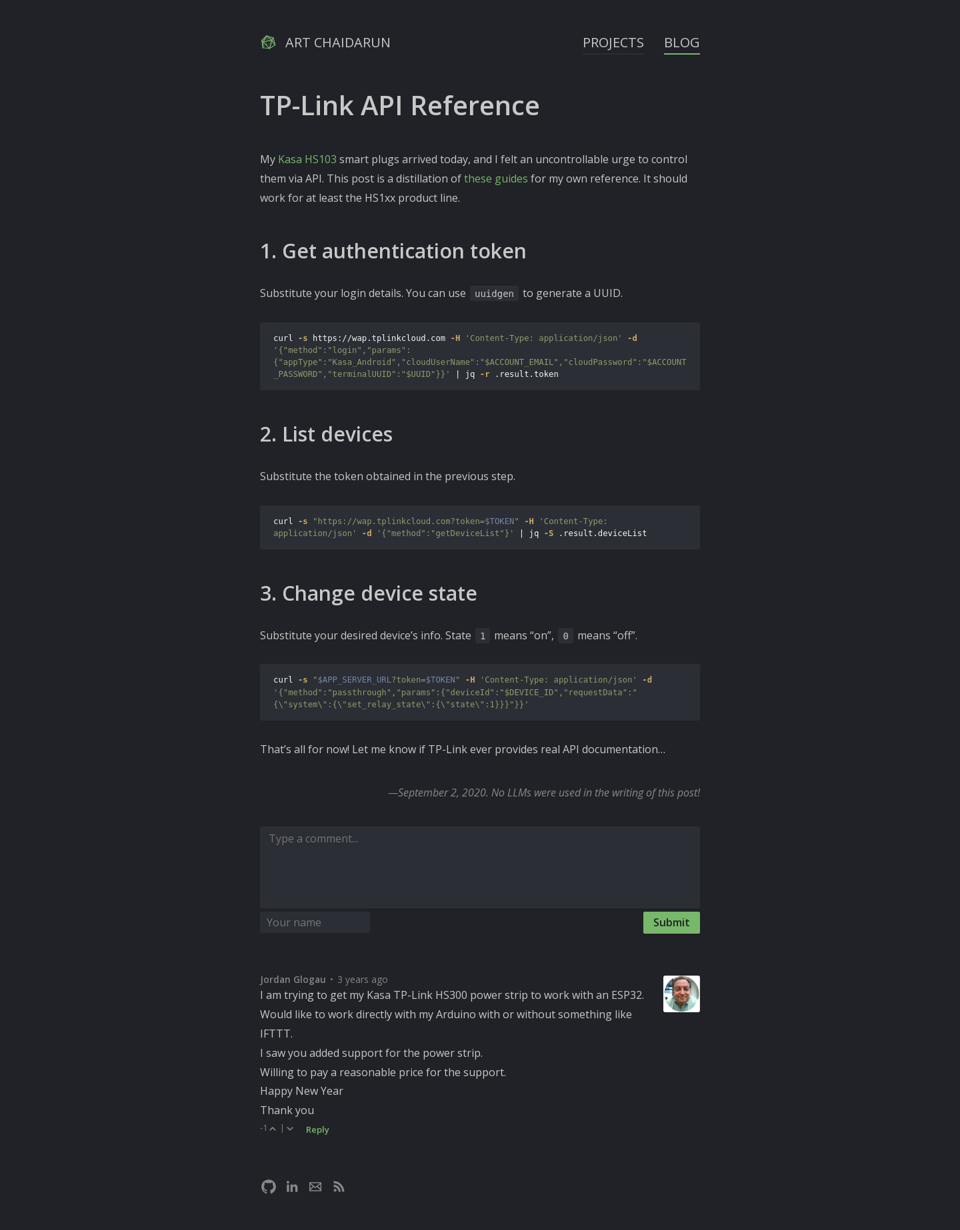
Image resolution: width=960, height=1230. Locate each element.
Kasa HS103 (307, 159)
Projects (613, 42)
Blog (682, 42)
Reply (317, 1129)
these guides (496, 178)
